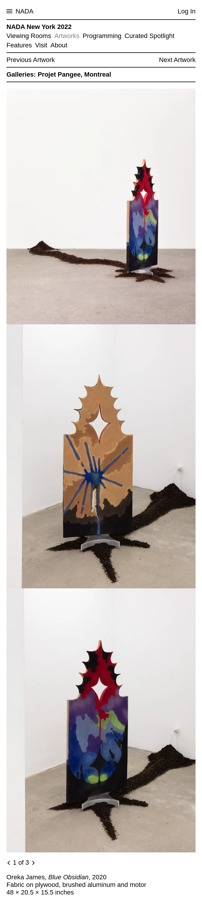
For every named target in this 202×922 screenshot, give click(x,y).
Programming (102, 35)
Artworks (66, 35)
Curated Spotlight (149, 35)
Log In (187, 11)
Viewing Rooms (28, 35)
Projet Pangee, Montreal (74, 74)
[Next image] (33, 863)
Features (19, 45)
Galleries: (21, 74)
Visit (41, 45)
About (58, 45)
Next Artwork (177, 59)
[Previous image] (9, 863)
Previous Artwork (30, 59)
